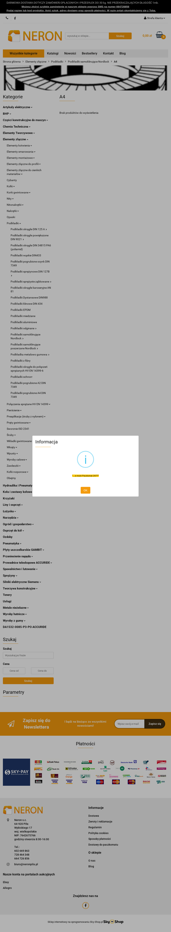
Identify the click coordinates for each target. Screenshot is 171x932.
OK (85, 490)
